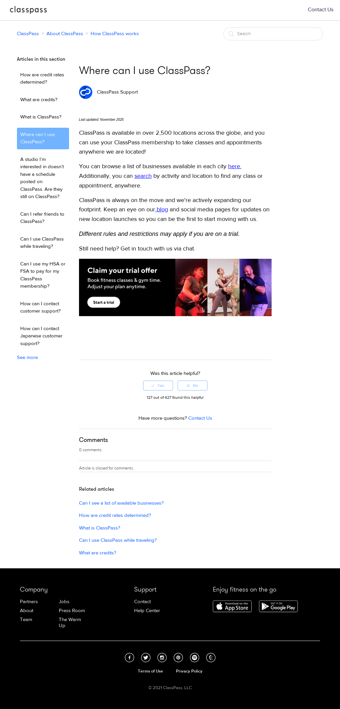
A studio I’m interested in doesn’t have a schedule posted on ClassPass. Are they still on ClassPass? (42, 178)
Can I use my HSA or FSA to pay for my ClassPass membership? (42, 275)
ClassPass (28, 11)
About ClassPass (64, 34)
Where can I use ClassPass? (37, 138)
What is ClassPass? (40, 117)
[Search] (273, 33)
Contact (142, 602)
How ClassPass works (115, 34)
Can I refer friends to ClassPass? (42, 218)
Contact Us (320, 10)
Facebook (129, 657)
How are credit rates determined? (42, 79)
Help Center (147, 610)
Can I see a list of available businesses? (121, 503)
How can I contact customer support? (40, 308)
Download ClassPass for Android (278, 607)
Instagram (162, 657)
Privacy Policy (189, 671)
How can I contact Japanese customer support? (41, 336)
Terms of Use (150, 671)
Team (26, 619)
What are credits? (38, 100)
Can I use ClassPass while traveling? (42, 243)
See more (27, 357)
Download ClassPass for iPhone (232, 607)
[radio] (158, 385)
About (26, 610)
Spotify (194, 657)
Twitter (145, 657)
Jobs (64, 602)
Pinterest (178, 657)
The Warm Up (70, 622)
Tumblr (210, 657)
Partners (29, 602)
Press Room (72, 610)
